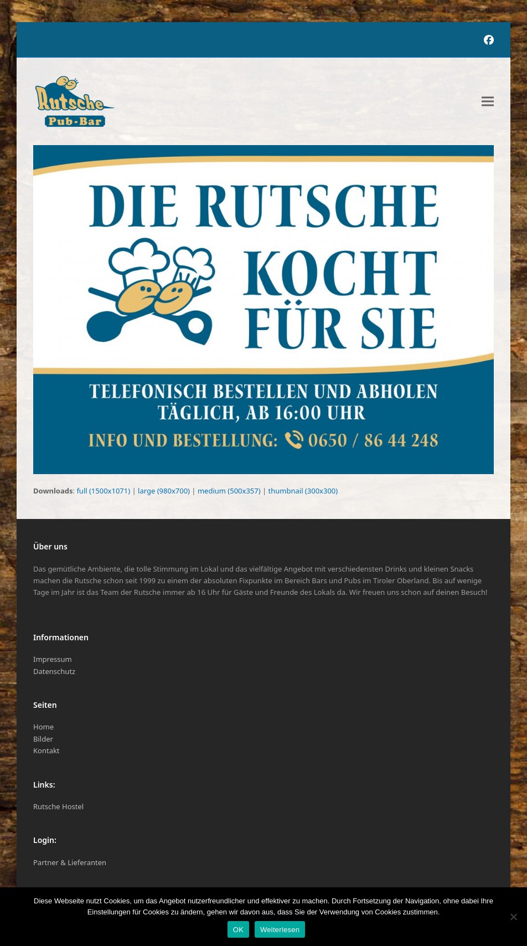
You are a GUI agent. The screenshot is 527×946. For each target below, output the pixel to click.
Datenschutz (54, 671)
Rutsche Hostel (58, 806)
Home (43, 727)
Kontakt (46, 750)
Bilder (43, 739)
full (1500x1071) (103, 491)
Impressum (52, 659)
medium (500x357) (229, 491)
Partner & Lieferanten (69, 862)
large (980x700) (164, 491)
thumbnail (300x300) (303, 491)
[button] (488, 101)
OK (238, 930)
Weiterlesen (279, 930)
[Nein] (513, 916)
